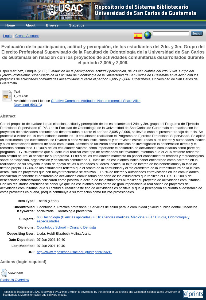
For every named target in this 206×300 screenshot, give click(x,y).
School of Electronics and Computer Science (129, 291)
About (31, 25)
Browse (52, 25)
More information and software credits (43, 294)
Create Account (27, 36)
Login (7, 36)
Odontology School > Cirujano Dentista (66, 227)
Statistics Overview (14, 280)
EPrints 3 (64, 291)
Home (10, 25)
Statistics (76, 25)
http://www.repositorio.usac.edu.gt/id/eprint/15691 (74, 252)
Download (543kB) (28, 105)
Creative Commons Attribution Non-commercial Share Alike (96, 101)
